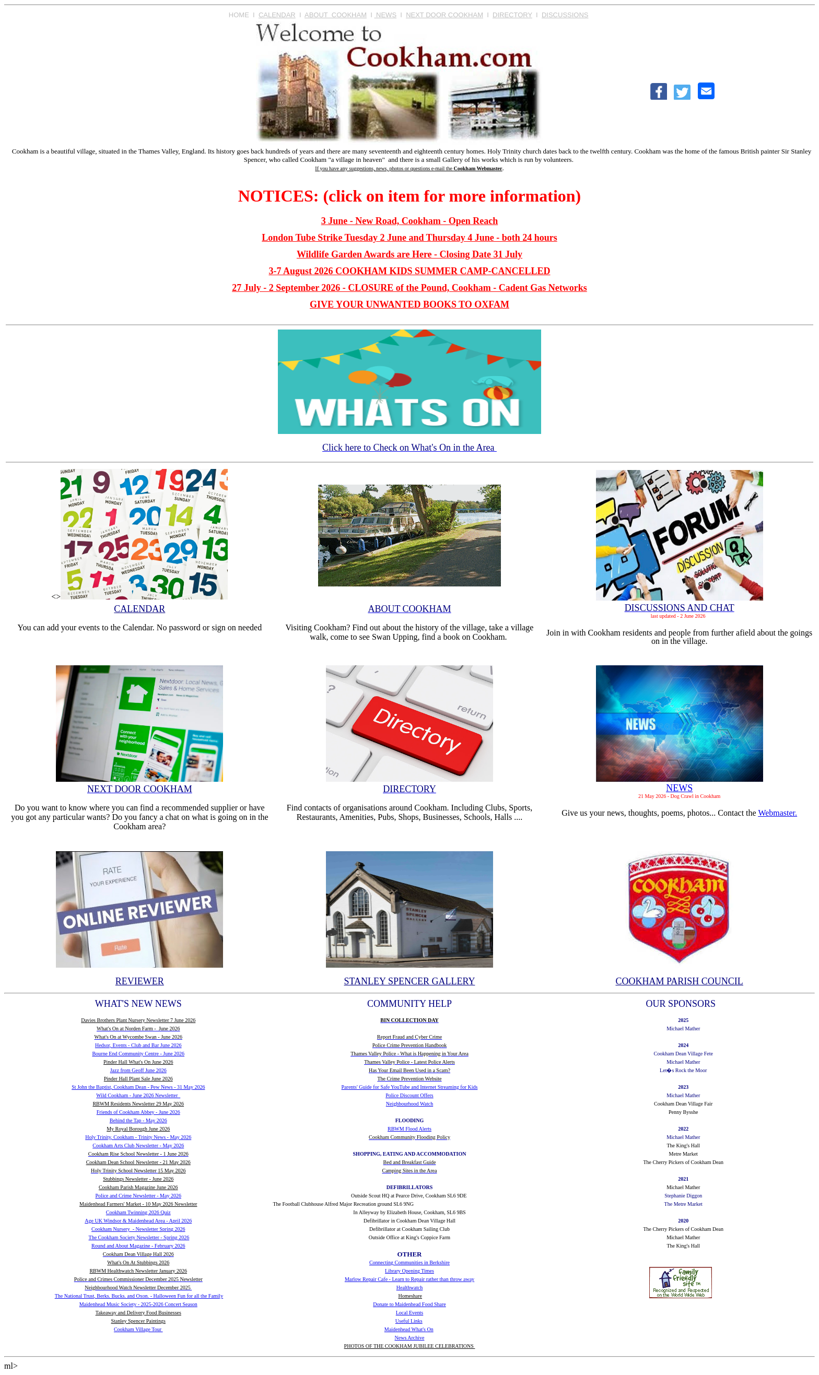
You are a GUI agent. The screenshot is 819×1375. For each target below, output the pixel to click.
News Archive (410, 1338)
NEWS (385, 15)
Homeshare (410, 1296)
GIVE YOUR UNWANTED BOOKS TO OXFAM (409, 304)
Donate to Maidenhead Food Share (409, 1304)
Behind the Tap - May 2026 (138, 1120)
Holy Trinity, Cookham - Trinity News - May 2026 (138, 1137)
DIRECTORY (512, 15)
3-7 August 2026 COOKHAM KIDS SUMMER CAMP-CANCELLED (409, 271)
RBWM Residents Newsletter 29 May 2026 (138, 1104)
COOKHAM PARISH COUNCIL (679, 981)
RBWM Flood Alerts (409, 1129)
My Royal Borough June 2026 (138, 1129)
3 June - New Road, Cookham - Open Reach (409, 221)
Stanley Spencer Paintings (138, 1321)
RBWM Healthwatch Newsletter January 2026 (138, 1271)
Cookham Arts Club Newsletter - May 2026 (138, 1145)
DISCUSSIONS (565, 15)
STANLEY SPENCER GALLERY (409, 981)
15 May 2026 (171, 1170)
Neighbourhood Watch (409, 1104)
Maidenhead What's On (409, 1329)
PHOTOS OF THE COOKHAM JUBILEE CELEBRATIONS (409, 1346)
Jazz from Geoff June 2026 (138, 1070)
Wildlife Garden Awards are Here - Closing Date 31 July (409, 254)
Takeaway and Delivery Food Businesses (138, 1312)
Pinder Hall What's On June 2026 (138, 1062)
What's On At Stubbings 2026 (138, 1262)
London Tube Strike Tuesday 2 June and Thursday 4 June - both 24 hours (409, 237)
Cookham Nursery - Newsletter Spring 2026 (138, 1229)
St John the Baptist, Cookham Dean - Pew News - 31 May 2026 (138, 1087)
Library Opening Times (409, 1271)
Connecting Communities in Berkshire (409, 1262)
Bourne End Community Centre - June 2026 (138, 1053)
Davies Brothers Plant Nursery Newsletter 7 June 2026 (138, 1020)
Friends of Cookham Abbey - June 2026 (138, 1112)
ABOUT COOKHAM (336, 15)
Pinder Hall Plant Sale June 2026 (138, 1079)
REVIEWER (139, 981)
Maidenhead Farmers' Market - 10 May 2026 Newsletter (138, 1204)
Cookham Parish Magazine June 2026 (138, 1187)
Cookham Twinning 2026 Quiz (138, 1212)
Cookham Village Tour (138, 1329)
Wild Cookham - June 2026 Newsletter (138, 1095)
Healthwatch (409, 1287)
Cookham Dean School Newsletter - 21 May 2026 (138, 1162)
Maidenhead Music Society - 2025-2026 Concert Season (138, 1304)
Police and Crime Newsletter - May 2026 (138, 1195)
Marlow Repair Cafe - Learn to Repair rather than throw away (409, 1279)
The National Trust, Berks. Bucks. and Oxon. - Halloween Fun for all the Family (139, 1296)
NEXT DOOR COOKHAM (444, 15)
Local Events (409, 1312)
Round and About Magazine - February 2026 (138, 1246)
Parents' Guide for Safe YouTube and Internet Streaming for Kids (410, 1087)
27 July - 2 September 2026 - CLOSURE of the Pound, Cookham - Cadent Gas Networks (409, 288)
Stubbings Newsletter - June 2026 (138, 1179)
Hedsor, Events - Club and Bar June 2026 (138, 1045)
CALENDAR (277, 15)
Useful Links (409, 1321)
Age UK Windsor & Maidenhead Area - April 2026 (138, 1221)
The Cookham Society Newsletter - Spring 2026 (139, 1237)
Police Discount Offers (409, 1095)
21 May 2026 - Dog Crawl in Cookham (679, 796)
